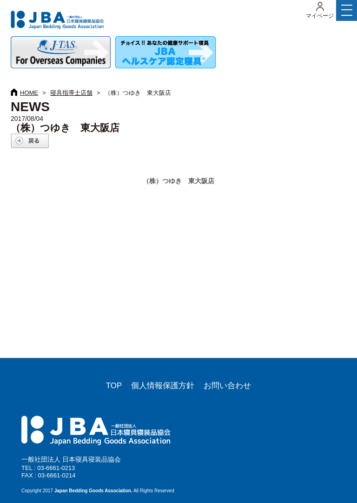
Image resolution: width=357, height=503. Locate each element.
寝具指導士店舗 (71, 92)
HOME (29, 92)
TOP (114, 385)
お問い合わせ (227, 385)
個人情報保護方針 (162, 385)
